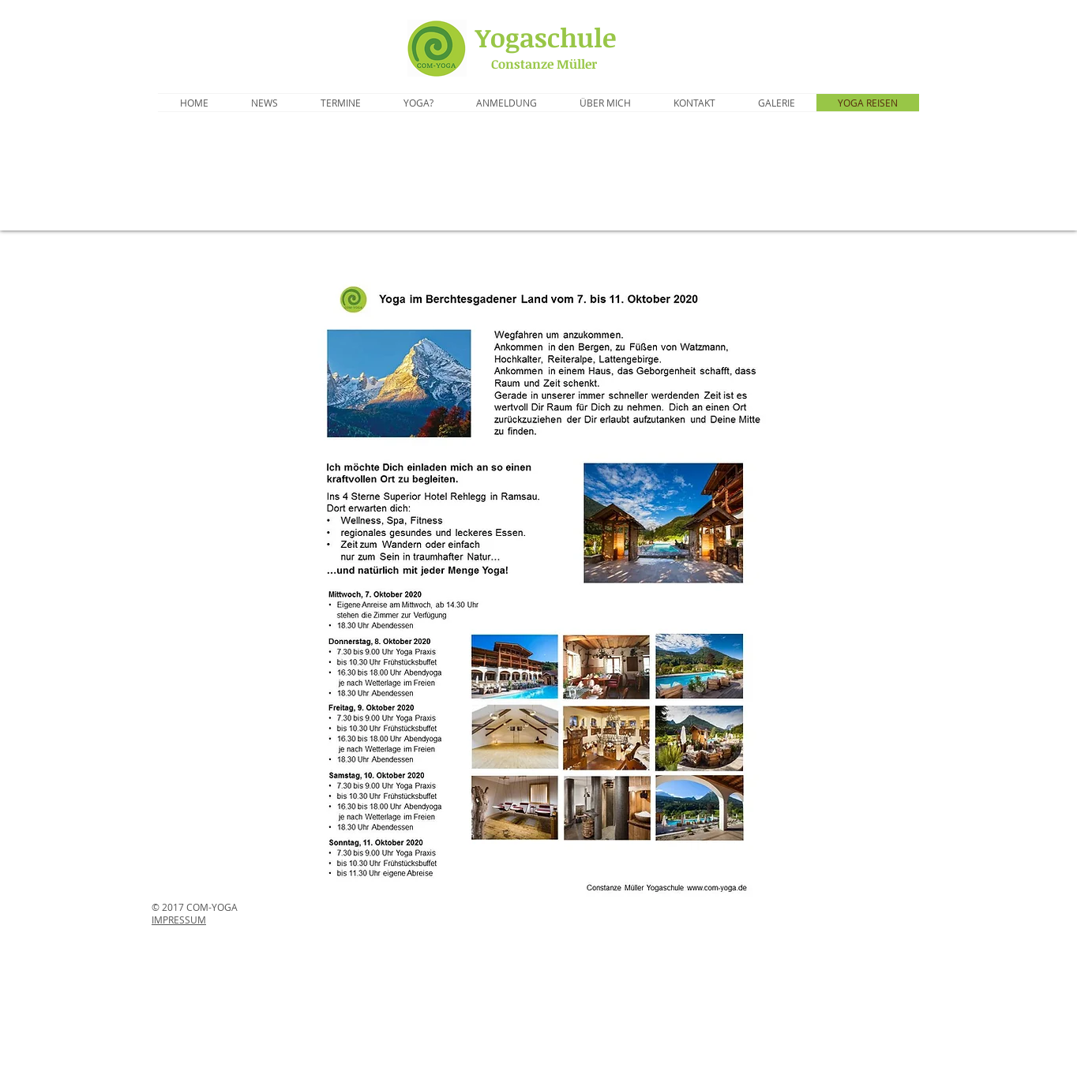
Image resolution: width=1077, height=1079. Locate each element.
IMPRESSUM (179, 919)
